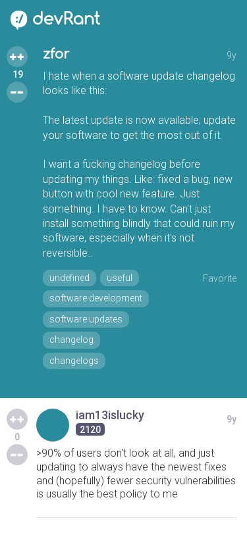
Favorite (219, 278)
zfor (56, 54)
